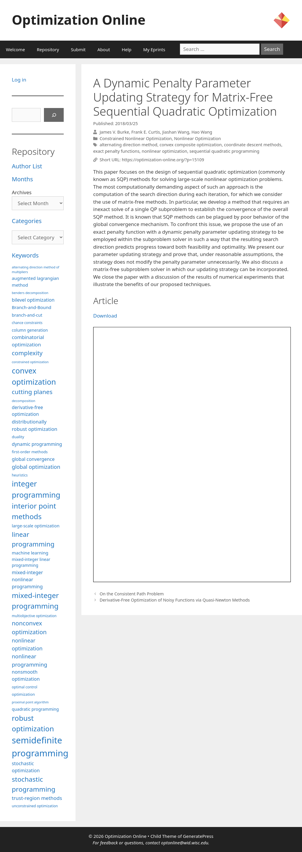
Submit (78, 49)
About (103, 49)
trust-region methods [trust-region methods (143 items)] (37, 798)
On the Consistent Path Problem (132, 594)
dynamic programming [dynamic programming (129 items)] (37, 444)
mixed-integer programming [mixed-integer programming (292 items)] (35, 600)
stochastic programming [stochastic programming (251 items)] (33, 784)
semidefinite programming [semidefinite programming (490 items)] (40, 746)
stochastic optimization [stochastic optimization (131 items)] (26, 767)
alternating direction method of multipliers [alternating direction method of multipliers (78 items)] (35, 269)
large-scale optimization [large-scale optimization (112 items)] (36, 526)
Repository (48, 49)
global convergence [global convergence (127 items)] (33, 459)
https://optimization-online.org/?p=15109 (163, 159)
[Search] (54, 115)
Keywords (25, 255)
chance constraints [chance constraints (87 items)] (27, 322)
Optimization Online (78, 20)
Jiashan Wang (175, 132)
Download (105, 315)
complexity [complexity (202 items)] (27, 353)
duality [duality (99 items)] (18, 436)
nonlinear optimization (164, 151)
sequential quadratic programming (224, 151)
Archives (22, 192)
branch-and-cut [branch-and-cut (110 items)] (27, 315)
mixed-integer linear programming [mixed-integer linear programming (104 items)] (31, 562)
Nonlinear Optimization (197, 138)
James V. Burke (114, 132)
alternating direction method (128, 144)
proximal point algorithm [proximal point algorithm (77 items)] (30, 702)
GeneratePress (198, 836)
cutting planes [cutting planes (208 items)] (32, 392)
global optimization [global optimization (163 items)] (36, 466)
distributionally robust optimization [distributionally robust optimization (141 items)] (34, 425)
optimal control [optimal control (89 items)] (24, 687)
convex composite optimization (191, 144)
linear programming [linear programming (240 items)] (33, 539)
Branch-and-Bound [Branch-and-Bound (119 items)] (31, 307)
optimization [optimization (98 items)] (23, 694)
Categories (27, 221)
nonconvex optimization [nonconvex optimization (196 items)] (29, 627)
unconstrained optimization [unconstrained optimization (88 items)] (35, 805)
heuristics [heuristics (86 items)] (20, 475)
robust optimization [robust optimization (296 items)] (33, 723)
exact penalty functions (116, 151)
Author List (27, 166)
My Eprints (154, 49)
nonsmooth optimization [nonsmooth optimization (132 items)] (26, 675)
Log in (19, 79)
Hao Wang (201, 132)
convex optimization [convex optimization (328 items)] (34, 376)
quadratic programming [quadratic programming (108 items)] (35, 709)
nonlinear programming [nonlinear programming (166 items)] (29, 660)
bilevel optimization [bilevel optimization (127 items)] (33, 300)
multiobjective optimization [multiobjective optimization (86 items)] (34, 615)
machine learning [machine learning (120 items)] (30, 553)
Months (22, 179)
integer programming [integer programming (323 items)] (36, 489)
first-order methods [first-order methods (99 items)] (30, 451)
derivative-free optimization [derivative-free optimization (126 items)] (27, 410)
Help (127, 49)
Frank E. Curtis (145, 132)
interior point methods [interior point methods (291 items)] (34, 511)
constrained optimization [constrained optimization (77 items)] (30, 362)
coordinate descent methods (252, 144)
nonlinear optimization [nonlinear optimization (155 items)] (27, 644)
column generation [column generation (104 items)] (30, 330)
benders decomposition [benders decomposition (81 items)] (30, 292)
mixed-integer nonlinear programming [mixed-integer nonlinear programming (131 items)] (27, 579)
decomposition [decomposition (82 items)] (23, 400)
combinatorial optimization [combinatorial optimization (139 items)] (28, 341)
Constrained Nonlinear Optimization (136, 138)
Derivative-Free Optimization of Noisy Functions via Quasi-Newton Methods (175, 600)
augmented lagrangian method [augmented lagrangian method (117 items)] (35, 281)
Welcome (15, 49)
